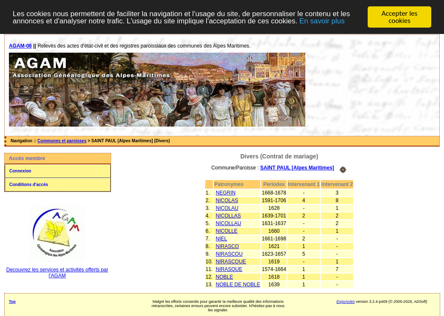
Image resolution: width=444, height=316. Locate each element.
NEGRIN (226, 192)
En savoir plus (322, 21)
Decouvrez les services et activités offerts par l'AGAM (57, 273)
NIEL (221, 238)
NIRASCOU (229, 254)
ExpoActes (345, 301)
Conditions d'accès (28, 184)
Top (12, 301)
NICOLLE (226, 231)
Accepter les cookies (399, 17)
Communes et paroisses (62, 140)
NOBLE (224, 276)
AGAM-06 (20, 46)
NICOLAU (227, 208)
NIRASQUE (229, 269)
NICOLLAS (228, 215)
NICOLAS (227, 200)
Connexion (20, 171)
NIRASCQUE (231, 261)
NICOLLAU (228, 223)
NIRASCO (227, 246)
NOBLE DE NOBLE (238, 284)
